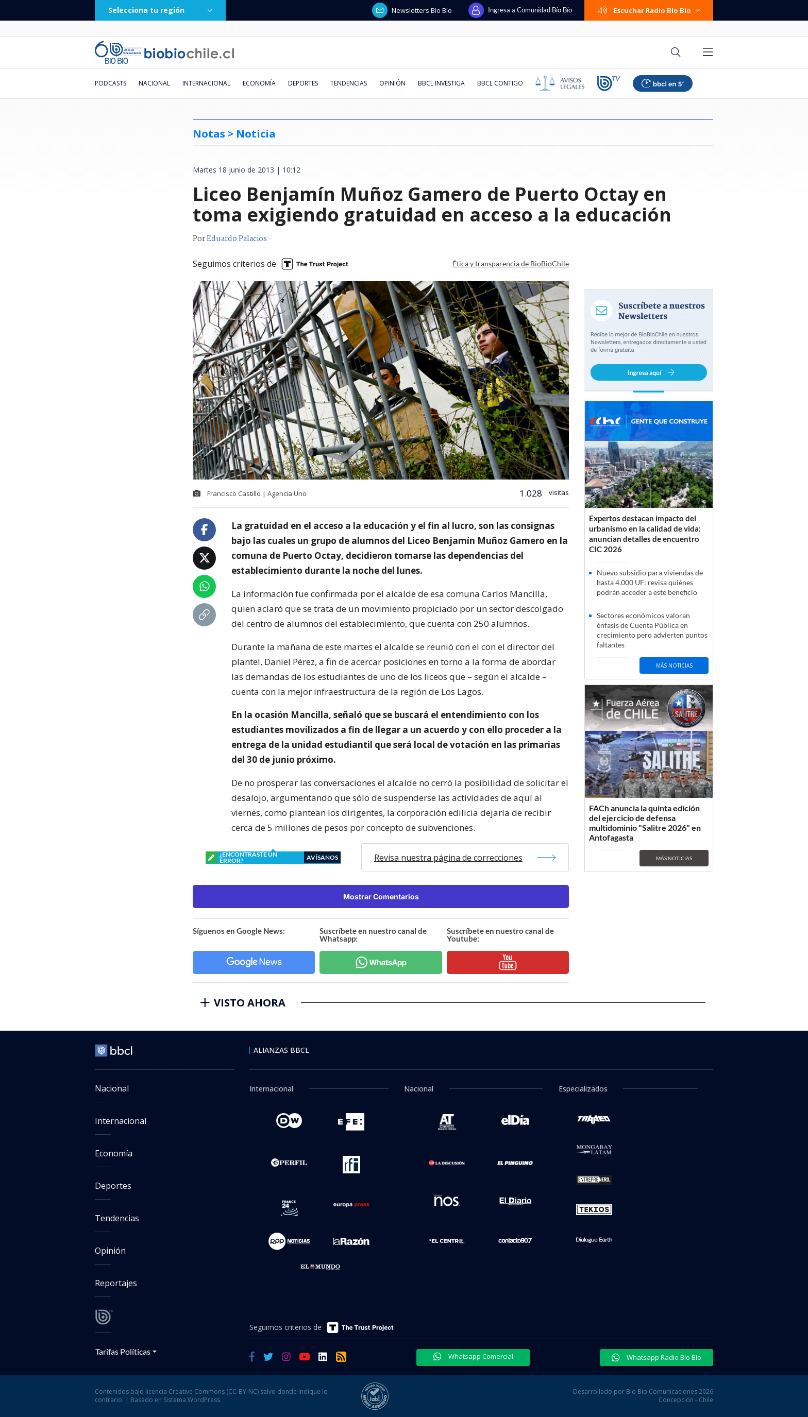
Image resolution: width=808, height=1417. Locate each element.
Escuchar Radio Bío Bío (649, 10)
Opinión (392, 83)
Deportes (303, 83)
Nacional (154, 83)
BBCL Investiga (441, 83)
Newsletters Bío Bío (412, 10)
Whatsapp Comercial (473, 1356)
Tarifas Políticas (122, 1351)
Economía (259, 83)
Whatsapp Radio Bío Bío (656, 1357)
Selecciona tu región (160, 10)
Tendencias (348, 83)
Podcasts (110, 83)
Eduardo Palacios (237, 239)
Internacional (206, 83)
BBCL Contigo (500, 83)
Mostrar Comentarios (381, 896)
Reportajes (116, 1283)
